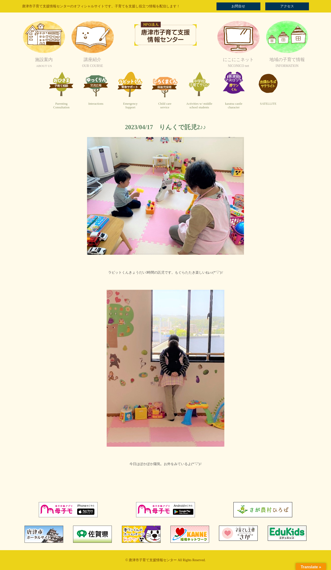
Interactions (95, 103)
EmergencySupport (130, 105)
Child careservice (164, 105)
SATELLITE (268, 103)
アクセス (287, 6)
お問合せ (238, 6)
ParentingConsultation (61, 105)
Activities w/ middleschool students (199, 105)
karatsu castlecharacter (233, 105)
